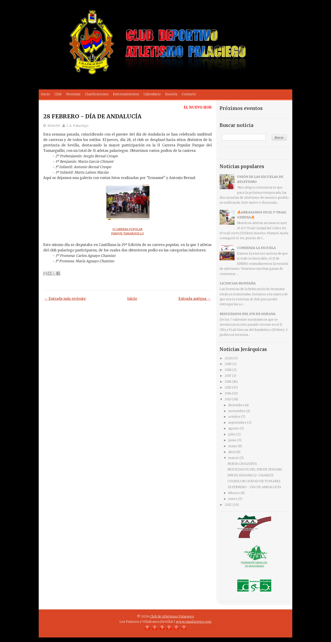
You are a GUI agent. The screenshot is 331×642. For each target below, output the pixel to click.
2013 (228, 399)
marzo (233, 458)
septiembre (237, 422)
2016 (228, 381)
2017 (228, 376)
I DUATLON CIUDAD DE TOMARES (254, 481)
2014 (228, 393)
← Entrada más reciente (65, 298)
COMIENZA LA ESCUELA (256, 248)
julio (232, 434)
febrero (234, 493)
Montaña (73, 94)
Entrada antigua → (194, 298)
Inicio (45, 94)
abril (232, 452)
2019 (228, 364)
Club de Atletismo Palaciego (172, 616)
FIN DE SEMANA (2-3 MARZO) (250, 475)
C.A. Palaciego (77, 126)
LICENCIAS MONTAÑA (238, 283)
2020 (229, 358)
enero (232, 499)
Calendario (152, 94)
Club (58, 94)
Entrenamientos (126, 94)
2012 (228, 505)
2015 (228, 387)
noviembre (237, 411)
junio (232, 440)
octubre (234, 417)
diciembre (236, 405)
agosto (233, 428)
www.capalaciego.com (193, 622)
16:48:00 (53, 126)
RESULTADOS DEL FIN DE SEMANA (248, 314)
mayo (232, 446)
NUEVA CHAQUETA (242, 464)
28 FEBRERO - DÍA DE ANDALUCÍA (92, 116)
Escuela (171, 94)
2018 (228, 370)
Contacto (189, 94)
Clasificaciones (96, 94)
